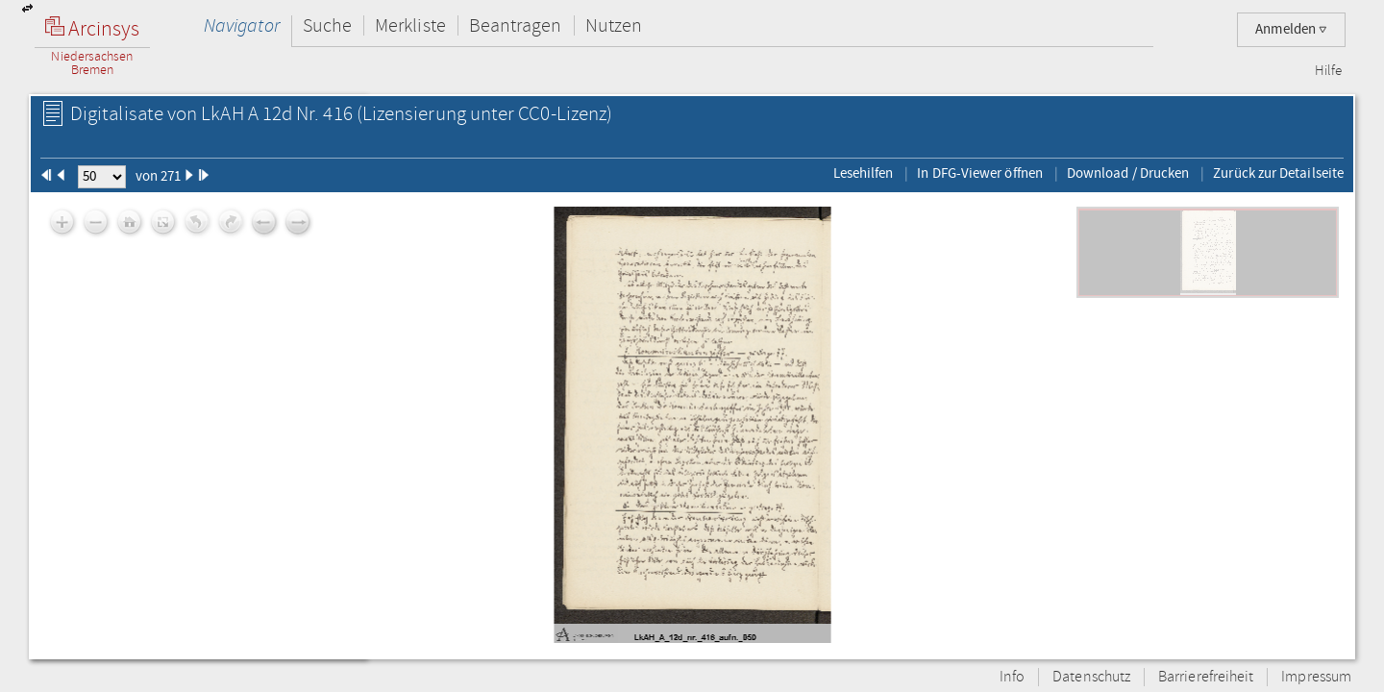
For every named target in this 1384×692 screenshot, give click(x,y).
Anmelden (1291, 29)
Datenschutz (1091, 677)
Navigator (242, 25)
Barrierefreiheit (1205, 677)
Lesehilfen (863, 173)
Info (1012, 677)
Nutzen (613, 25)
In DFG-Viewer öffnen (980, 173)
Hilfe (1328, 71)
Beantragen (515, 25)
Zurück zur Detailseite (1278, 173)
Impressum (1316, 677)
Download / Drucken (1128, 173)
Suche (327, 25)
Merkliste (410, 25)
